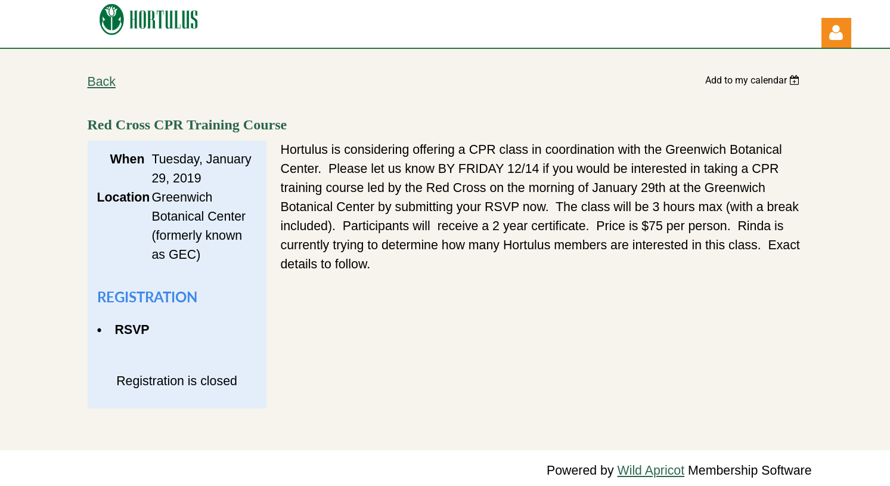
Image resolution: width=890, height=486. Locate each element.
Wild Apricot (651, 470)
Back (102, 82)
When (127, 159)
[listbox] (754, 80)
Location (121, 197)
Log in (836, 33)
